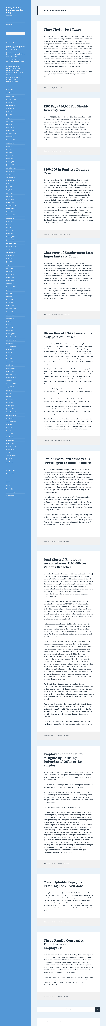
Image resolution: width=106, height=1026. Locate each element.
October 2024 (10, 137)
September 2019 (11, 315)
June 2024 (9, 149)
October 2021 (10, 249)
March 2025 (9, 124)
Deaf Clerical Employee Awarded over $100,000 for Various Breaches (65, 563)
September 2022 (11, 215)
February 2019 (10, 334)
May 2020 (9, 296)
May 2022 (9, 227)
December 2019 (11, 309)
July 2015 (9, 459)
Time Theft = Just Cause (62, 29)
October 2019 (10, 312)
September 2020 (11, 287)
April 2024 (9, 155)
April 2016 (9, 434)
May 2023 (9, 190)
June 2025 (9, 115)
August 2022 (10, 218)
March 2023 (9, 196)
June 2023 (9, 187)
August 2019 (10, 318)
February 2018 (10, 368)
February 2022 (10, 237)
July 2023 (9, 183)
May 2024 (9, 152)
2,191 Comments (64, 864)
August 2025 (10, 108)
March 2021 (9, 271)
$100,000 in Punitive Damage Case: (66, 171)
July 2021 (9, 259)
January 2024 (10, 165)
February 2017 (10, 406)
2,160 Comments (65, 151)
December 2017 (11, 374)
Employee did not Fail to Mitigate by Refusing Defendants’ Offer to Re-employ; (63, 759)
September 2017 (11, 384)
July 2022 (9, 221)
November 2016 (11, 415)
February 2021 (10, 274)
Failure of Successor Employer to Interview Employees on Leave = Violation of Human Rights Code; (14, 70)
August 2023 (10, 180)
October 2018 (10, 343)
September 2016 (11, 421)
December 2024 (11, 133)
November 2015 (11, 449)
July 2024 (9, 146)
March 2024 (9, 158)
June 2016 (9, 431)
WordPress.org (10, 495)
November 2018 (11, 340)
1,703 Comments (64, 541)
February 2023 (10, 199)
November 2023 (11, 171)
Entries (9, 489)
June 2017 (9, 393)
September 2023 (11, 177)
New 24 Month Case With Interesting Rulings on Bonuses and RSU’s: (14, 79)
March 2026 (9, 93)
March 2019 (9, 330)
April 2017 (9, 399)
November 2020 (11, 280)
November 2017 (11, 377)
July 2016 (9, 427)
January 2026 (10, 96)
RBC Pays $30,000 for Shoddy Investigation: (66, 108)
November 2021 (11, 246)
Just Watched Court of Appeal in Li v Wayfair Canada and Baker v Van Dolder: (15, 48)
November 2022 (11, 209)
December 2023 (11, 168)
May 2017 (9, 396)
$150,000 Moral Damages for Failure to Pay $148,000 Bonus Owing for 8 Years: (15, 55)
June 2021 (9, 262)
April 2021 (9, 268)
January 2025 (10, 130)
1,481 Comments (64, 922)
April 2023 (9, 193)
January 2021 (10, 277)
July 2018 (9, 352)
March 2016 (9, 437)
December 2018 (11, 337)
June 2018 (9, 355)
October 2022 (10, 212)
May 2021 (9, 265)
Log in (8, 486)
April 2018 (9, 362)
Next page (97, 1009)
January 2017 (10, 409)
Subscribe (9, 24)
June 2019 (9, 324)
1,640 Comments (65, 315)
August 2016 (10, 424)
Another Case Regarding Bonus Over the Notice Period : (15, 61)
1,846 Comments (64, 735)
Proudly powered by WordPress (53, 1022)
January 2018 (10, 371)
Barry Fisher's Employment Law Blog (15, 10)
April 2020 (9, 299)
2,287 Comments (65, 234)
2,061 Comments (64, 996)
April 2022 (9, 230)
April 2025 (9, 121)
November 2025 (11, 102)
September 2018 (11, 346)
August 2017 (10, 387)
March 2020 (9, 302)
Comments (10, 492)
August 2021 (10, 255)
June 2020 (9, 293)
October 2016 (10, 418)
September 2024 (11, 140)
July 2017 (9, 390)
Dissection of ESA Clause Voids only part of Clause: (68, 335)
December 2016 (11, 412)
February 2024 (10, 162)
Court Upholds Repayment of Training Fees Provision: (67, 884)
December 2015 (11, 446)
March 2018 (9, 365)
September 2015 (11, 456)
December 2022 (11, 205)
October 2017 (10, 380)
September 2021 (11, 252)
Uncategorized (10, 474)
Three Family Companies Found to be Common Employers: (64, 944)
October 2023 (10, 174)
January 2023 (10, 202)
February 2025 (10, 127)
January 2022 (10, 240)
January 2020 (10, 305)
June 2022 (9, 224)
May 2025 (9, 118)
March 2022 (9, 234)
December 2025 (11, 99)
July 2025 (9, 112)
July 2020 (9, 290)
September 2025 (11, 105)
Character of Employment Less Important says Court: (68, 254)
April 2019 (9, 327)
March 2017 (9, 402)
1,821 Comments (65, 440)
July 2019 (9, 321)
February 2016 (10, 440)
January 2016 (10, 443)
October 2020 (10, 284)
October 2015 (10, 452)
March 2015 (9, 462)
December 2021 (11, 243)
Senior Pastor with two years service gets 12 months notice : (68, 461)
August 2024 (10, 143)
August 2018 (10, 349)
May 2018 (9, 359)
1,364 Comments (65, 88)
